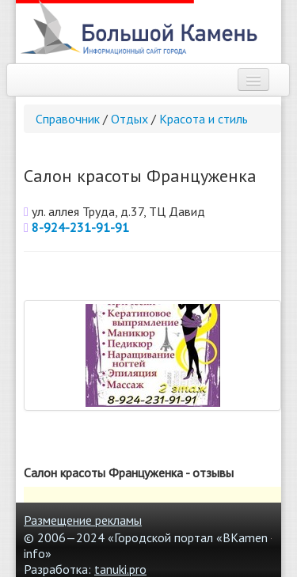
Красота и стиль (203, 119)
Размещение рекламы (83, 520)
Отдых (129, 119)
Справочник (68, 119)
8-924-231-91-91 (80, 227)
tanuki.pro (120, 569)
